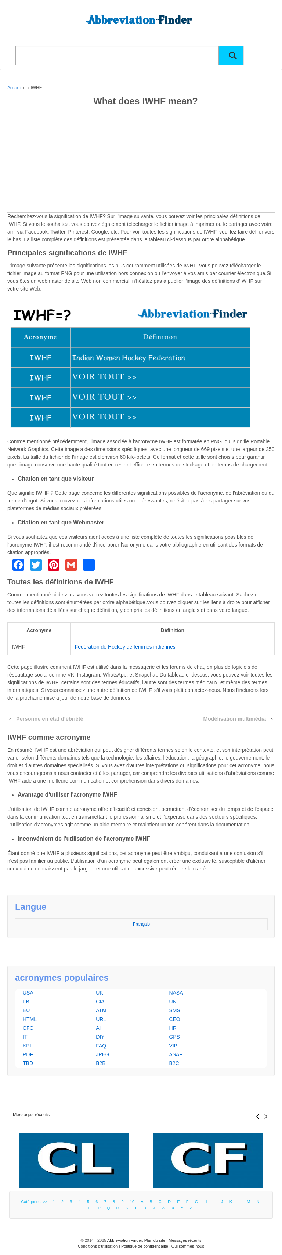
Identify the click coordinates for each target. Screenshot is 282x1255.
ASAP (175, 1054)
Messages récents (31, 1114)
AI (98, 1028)
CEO (174, 1019)
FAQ (101, 1046)
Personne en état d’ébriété (49, 719)
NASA (176, 993)
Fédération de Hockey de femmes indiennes (125, 647)
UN (172, 1002)
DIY (100, 1037)
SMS (174, 1010)
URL (101, 1019)
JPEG (102, 1054)
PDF (28, 1054)
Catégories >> (35, 1202)
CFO (28, 1028)
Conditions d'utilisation (98, 1246)
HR (172, 1028)
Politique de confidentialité (144, 1246)
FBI (27, 1002)
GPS (174, 1037)
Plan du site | (156, 1240)
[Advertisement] (141, 160)
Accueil (14, 87)
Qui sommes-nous (187, 1246)
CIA (100, 1002)
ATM (101, 1010)
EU (26, 1010)
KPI (27, 1046)
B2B (100, 1063)
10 (132, 1202)
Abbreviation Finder (124, 1240)
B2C (174, 1063)
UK (99, 993)
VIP (173, 1046)
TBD (28, 1063)
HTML (30, 1019)
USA (28, 993)
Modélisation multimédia (234, 719)
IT (25, 1037)
